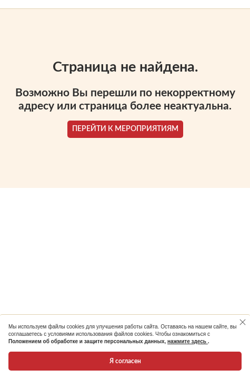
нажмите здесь (187, 341)
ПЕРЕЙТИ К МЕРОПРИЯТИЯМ (125, 129)
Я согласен (125, 361)
